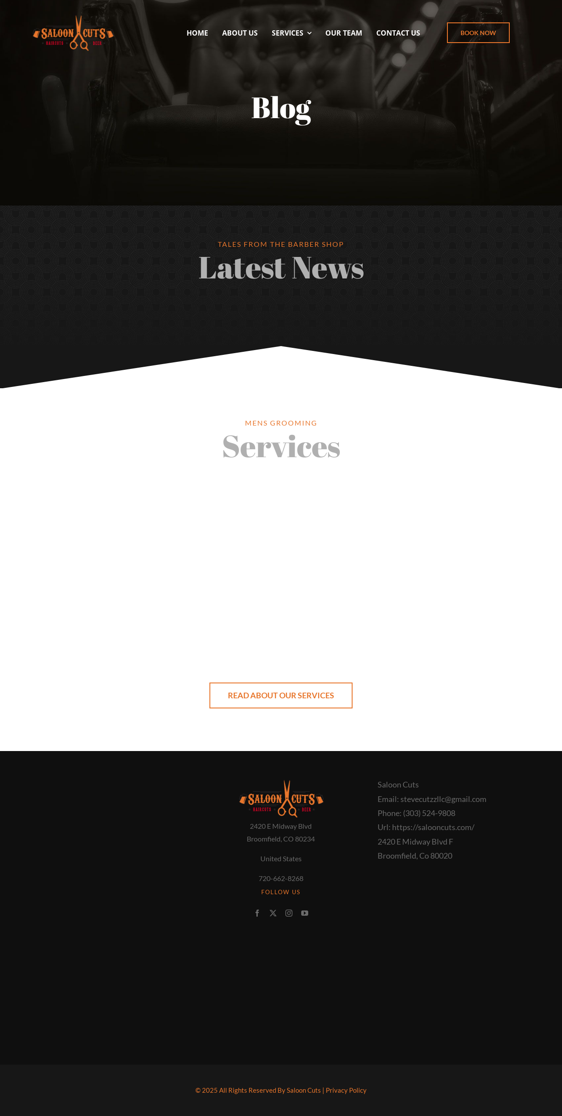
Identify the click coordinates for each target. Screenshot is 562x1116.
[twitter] (273, 913)
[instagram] (288, 913)
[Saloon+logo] (73, 17)
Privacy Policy (346, 1090)
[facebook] (257, 913)
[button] (478, 32)
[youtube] (304, 913)
